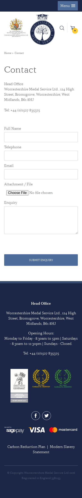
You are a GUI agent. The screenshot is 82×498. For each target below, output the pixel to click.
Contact (19, 53)
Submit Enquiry (41, 260)
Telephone (12, 147)
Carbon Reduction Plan (26, 446)
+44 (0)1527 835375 (44, 353)
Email (9, 165)
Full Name (12, 128)
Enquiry (10, 202)
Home (7, 53)
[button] (68, 5)
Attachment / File (18, 184)
